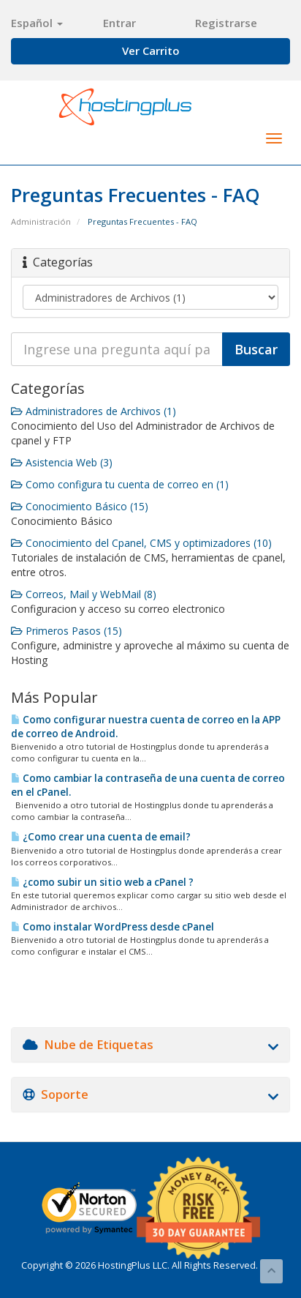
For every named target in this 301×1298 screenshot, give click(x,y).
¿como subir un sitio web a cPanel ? (102, 882)
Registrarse (226, 22)
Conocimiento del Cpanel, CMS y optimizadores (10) (141, 543)
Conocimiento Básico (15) (79, 506)
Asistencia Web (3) (62, 462)
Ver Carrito (151, 50)
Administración (41, 221)
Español (37, 22)
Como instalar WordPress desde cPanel (112, 926)
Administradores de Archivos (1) (93, 411)
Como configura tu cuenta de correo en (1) (120, 484)
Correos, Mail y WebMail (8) (83, 594)
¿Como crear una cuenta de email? (101, 836)
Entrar (119, 22)
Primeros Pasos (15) (66, 631)
